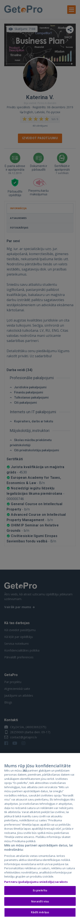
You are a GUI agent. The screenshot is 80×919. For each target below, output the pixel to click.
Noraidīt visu (40, 902)
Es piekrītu (40, 891)
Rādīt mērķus (40, 913)
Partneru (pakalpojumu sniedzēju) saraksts (36, 882)
